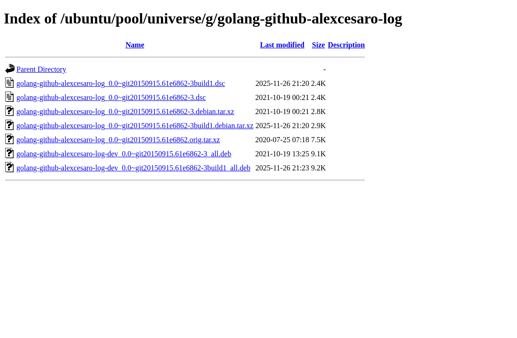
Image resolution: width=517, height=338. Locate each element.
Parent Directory (41, 69)
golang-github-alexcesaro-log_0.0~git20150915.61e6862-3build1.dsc (120, 83)
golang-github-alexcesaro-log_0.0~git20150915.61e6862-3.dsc (111, 97)
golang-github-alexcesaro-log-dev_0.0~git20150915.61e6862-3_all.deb (123, 154)
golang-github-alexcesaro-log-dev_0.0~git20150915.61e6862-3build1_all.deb (133, 168)
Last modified (282, 45)
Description (346, 45)
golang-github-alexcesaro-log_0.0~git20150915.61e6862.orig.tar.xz (118, 140)
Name (135, 45)
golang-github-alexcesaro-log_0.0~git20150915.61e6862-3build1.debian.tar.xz (134, 126)
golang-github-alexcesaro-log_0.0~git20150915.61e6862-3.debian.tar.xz (125, 111)
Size (318, 45)
